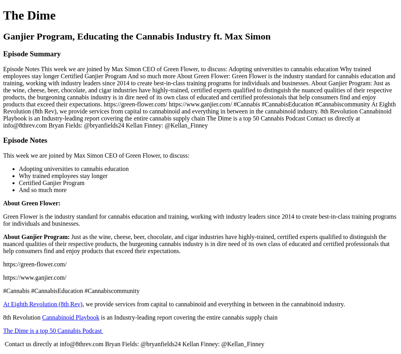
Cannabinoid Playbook (70, 317)
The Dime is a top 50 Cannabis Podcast (53, 330)
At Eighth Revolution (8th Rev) (43, 304)
